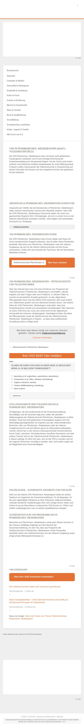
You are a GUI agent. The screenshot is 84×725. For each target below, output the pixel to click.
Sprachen (11, 76)
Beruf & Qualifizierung (16, 115)
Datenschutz (50, 715)
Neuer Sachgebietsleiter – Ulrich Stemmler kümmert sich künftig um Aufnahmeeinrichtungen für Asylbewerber (38, 599)
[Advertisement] (42, 39)
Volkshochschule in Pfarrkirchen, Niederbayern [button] (28, 347)
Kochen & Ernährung (16, 100)
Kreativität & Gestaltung (17, 91)
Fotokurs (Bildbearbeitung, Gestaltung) (28, 385)
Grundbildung (13, 120)
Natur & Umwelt (14, 110)
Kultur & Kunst (13, 95)
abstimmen (17, 395)
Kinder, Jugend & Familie (18, 129)
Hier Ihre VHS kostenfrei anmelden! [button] (32, 576)
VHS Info (31, 715)
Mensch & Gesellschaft (17, 105)
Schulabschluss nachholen (18, 125)
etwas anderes (19, 388)
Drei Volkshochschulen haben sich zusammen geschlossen (35, 585)
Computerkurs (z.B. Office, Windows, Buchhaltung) (33, 379)
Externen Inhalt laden (42, 338)
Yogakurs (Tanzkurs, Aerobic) (25, 382)
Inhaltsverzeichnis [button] (19, 227)
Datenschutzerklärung (53, 333)
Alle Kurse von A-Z (15, 134)
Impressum (40, 715)
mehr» (64, 720)
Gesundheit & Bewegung (17, 86)
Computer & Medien (15, 81)
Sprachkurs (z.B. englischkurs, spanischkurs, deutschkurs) (36, 375)
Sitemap (60, 715)
